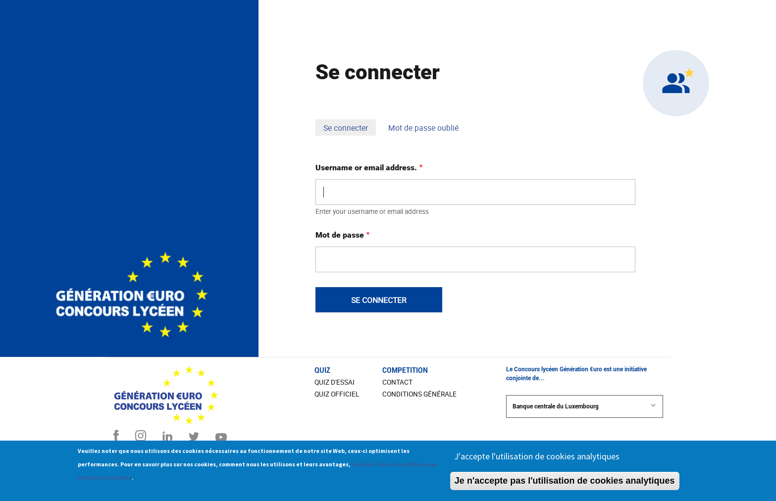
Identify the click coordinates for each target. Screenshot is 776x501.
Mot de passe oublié (423, 127)
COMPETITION (405, 370)
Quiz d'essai (334, 382)
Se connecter (349, 128)
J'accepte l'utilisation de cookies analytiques (537, 460)
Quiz (322, 370)
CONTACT (397, 382)
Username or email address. (366, 167)
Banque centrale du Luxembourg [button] (585, 406)
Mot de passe (339, 235)
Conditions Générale (419, 394)
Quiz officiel (336, 394)
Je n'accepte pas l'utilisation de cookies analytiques (565, 485)
